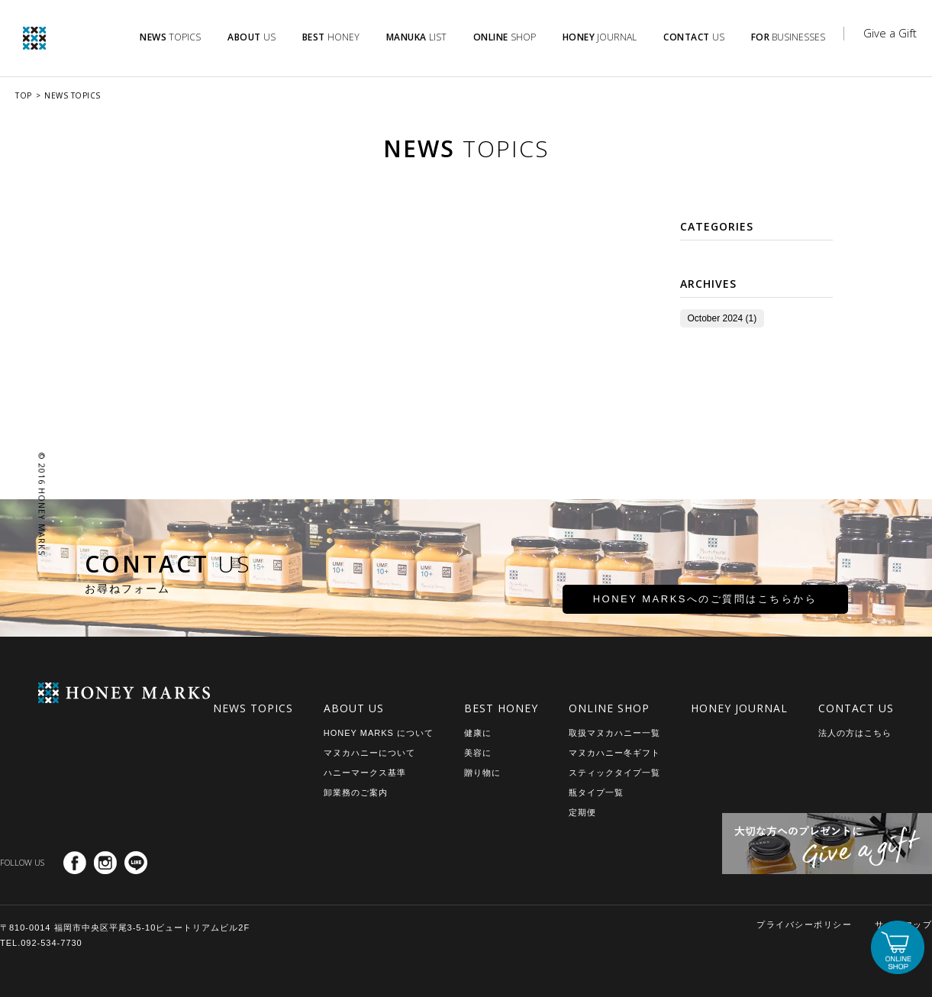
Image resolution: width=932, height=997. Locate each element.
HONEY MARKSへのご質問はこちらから (652, 606)
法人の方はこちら (855, 732)
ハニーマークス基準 (365, 772)
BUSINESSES (788, 37)
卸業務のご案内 (356, 792)
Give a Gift (890, 32)
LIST (416, 37)
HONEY (331, 37)
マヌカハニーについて (369, 752)
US (251, 37)
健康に (478, 732)
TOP (23, 95)
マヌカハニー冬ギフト (614, 752)
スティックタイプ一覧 (614, 772)
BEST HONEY (501, 708)
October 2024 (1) (715, 318)
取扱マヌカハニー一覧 (614, 732)
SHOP (504, 37)
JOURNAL (600, 37)
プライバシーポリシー (804, 924)
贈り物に (482, 772)
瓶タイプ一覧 (596, 792)
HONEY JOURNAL (739, 708)
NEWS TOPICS (72, 95)
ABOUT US (354, 708)
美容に (478, 752)
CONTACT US (856, 708)
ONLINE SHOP (609, 708)
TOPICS (170, 37)
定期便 (582, 812)
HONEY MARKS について (379, 732)
